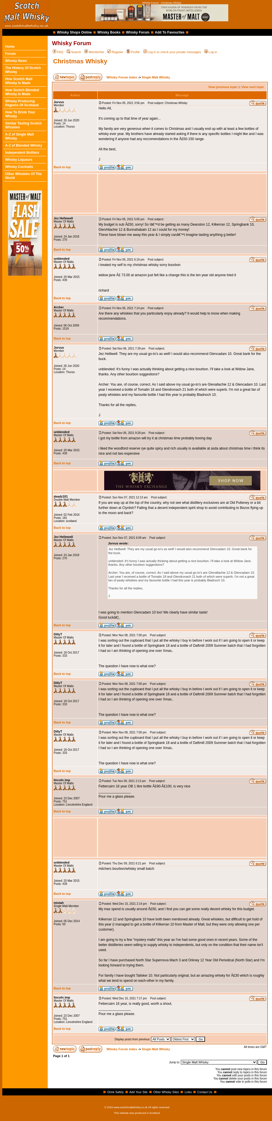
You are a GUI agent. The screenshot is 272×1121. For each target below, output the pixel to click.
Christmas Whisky (80, 61)
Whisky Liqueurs (18, 160)
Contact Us (204, 1092)
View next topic (252, 87)
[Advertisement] (182, 193)
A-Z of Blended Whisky (23, 145)
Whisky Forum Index (121, 77)
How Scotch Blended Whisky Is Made (22, 92)
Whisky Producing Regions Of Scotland (22, 103)
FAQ (58, 52)
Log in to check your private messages (172, 52)
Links (188, 1092)
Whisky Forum (138, 32)
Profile (133, 52)
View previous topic (222, 87)
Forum (10, 54)
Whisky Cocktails (19, 167)
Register (115, 52)
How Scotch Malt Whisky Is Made (18, 81)
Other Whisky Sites (166, 1092)
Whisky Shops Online (74, 32)
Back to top (62, 167)
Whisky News (16, 61)
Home (9, 47)
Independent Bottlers (22, 153)
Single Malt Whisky (156, 77)
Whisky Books (108, 32)
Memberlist (94, 52)
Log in (210, 52)
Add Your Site (138, 1092)
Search (74, 52)
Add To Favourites (169, 32)
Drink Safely (115, 1092)
